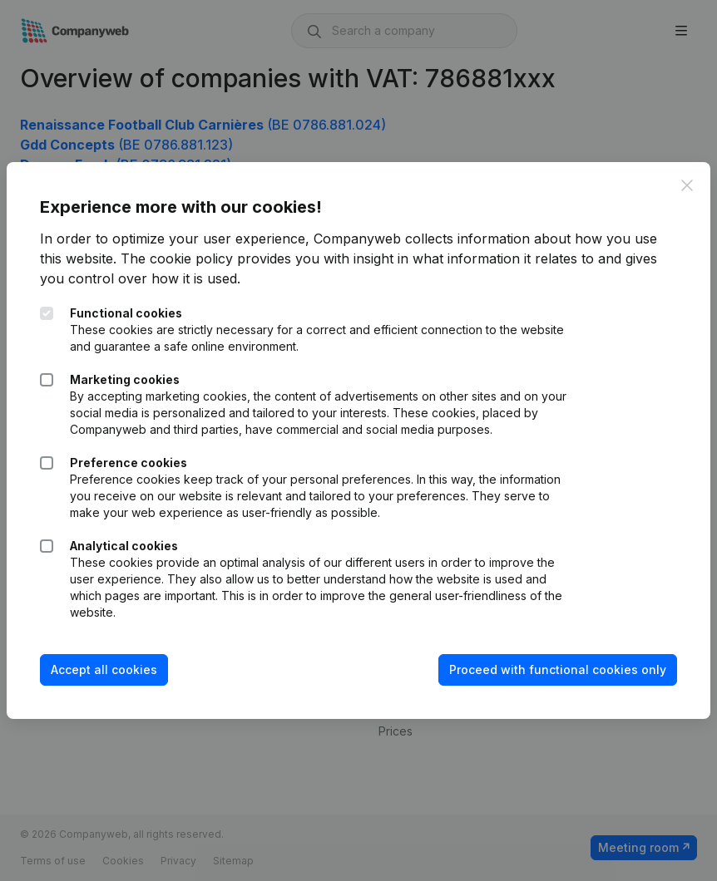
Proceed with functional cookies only (557, 669)
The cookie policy (177, 258)
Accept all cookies (104, 669)
